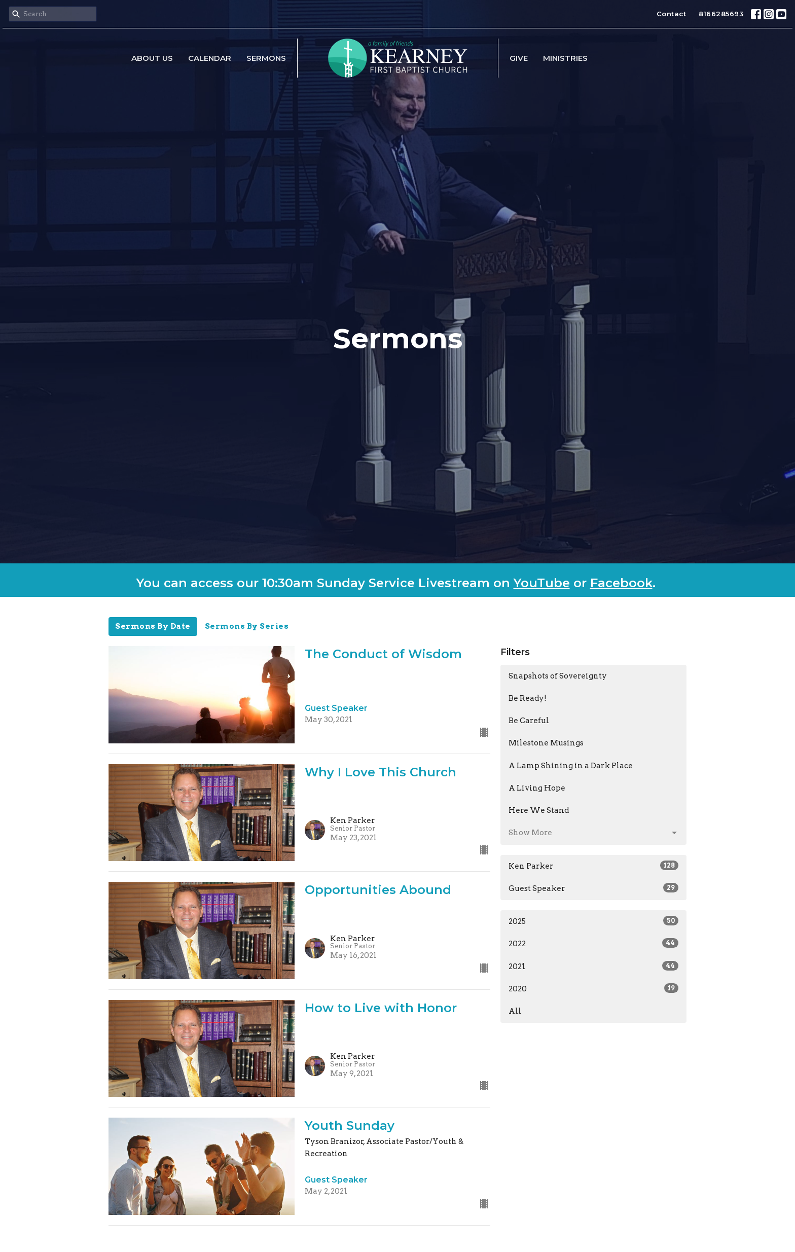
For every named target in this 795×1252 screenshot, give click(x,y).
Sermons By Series (247, 626)
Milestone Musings (546, 742)
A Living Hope (537, 788)
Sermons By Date (153, 626)
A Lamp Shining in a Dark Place (571, 765)
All (515, 1011)
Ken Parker (593, 866)
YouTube (542, 583)
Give (519, 58)
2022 (593, 943)
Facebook (621, 583)
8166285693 (721, 14)
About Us (152, 58)
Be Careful (529, 720)
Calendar (209, 58)
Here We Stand (539, 810)
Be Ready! (528, 698)
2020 (593, 988)
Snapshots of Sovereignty (558, 676)
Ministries (565, 58)
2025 (593, 921)
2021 (593, 966)
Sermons (266, 58)
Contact (671, 14)
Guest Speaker (593, 888)
